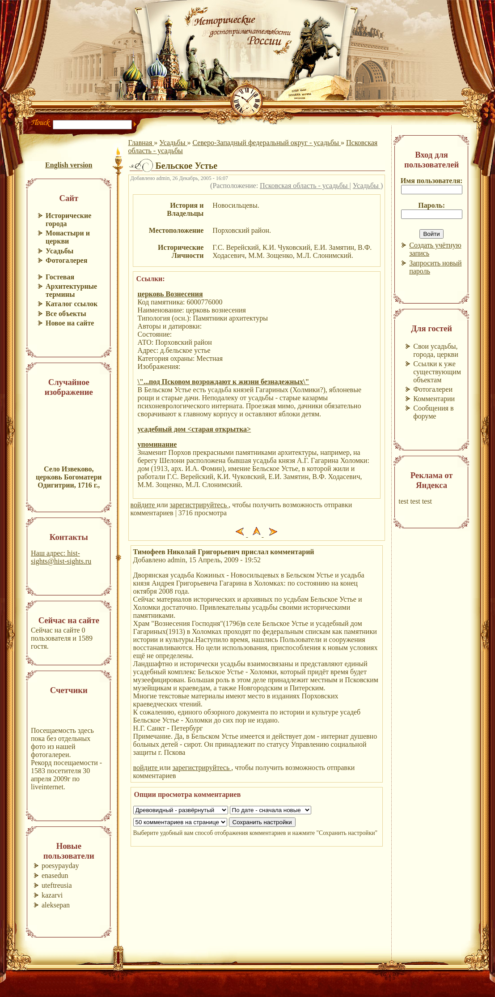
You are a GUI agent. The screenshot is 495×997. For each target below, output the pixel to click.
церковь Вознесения (170, 294)
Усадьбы (173, 142)
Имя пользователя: (432, 180)
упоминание (157, 444)
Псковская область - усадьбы (304, 185)
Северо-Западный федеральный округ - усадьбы (266, 142)
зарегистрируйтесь (199, 505)
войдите (144, 505)
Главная (141, 142)
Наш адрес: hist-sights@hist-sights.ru (61, 557)
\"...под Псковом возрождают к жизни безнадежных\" (223, 381)
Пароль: (431, 205)
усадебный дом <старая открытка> (194, 429)
